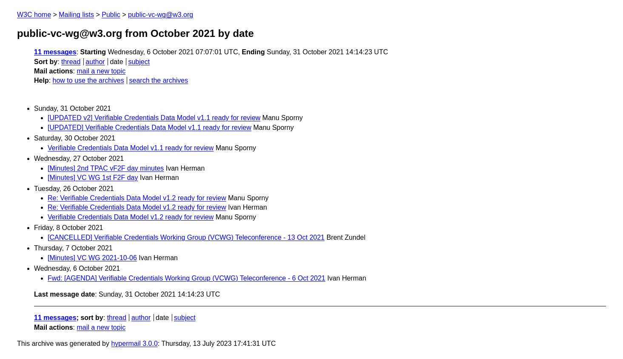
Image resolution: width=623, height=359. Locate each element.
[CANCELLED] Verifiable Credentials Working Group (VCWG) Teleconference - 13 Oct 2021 (186, 237)
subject (139, 61)
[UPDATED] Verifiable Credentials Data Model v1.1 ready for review (149, 127)
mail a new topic (101, 71)
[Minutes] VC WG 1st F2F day (93, 177)
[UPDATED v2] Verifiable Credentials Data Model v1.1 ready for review (154, 117)
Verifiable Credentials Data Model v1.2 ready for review (130, 217)
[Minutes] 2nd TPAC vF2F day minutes (106, 168)
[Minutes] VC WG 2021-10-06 (92, 257)
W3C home (34, 14)
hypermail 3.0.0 (134, 343)
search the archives (158, 80)
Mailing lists (76, 14)
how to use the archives (88, 80)
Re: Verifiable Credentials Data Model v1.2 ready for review (137, 198)
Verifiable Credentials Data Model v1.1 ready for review (130, 147)
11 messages (55, 52)
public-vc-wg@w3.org (160, 14)
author (95, 61)
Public (111, 14)
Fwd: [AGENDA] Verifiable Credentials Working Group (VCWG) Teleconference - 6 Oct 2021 (186, 278)
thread (70, 61)
